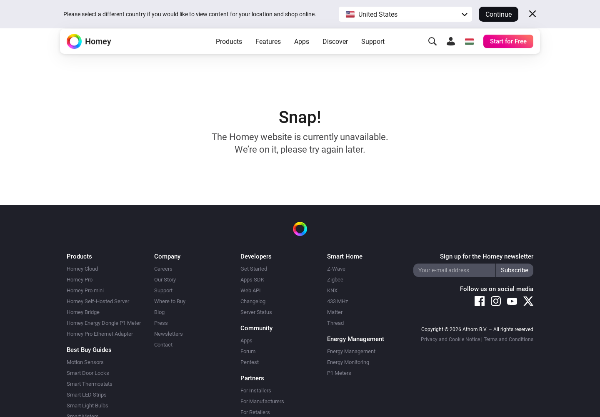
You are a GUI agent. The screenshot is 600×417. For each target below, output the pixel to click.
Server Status (256, 312)
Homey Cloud (82, 269)
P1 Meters (339, 373)
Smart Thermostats (89, 384)
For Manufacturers (262, 401)
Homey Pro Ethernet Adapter (100, 334)
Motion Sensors (85, 362)
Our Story (165, 279)
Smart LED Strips (87, 395)
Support (373, 54)
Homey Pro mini (85, 290)
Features (268, 54)
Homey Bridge (83, 312)
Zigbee (335, 279)
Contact (163, 345)
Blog (159, 312)
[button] (405, 14)
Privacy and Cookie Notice (450, 339)
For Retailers (255, 412)
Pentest (249, 362)
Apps (301, 54)
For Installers (255, 390)
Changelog (252, 301)
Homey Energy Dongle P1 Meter (104, 323)
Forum (247, 351)
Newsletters (168, 334)
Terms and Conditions (508, 339)
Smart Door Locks (88, 373)
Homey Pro (79, 279)
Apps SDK (252, 279)
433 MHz (337, 301)
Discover (335, 54)
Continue (498, 14)
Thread (335, 323)
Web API (250, 290)
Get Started (253, 269)
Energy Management (351, 351)
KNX (332, 290)
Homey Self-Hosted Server (98, 301)
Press (161, 323)
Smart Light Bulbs (87, 405)
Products (229, 54)
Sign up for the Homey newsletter (486, 256)
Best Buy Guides (89, 350)
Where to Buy (169, 301)
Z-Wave (336, 269)
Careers (163, 269)
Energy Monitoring (348, 362)
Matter (334, 312)
